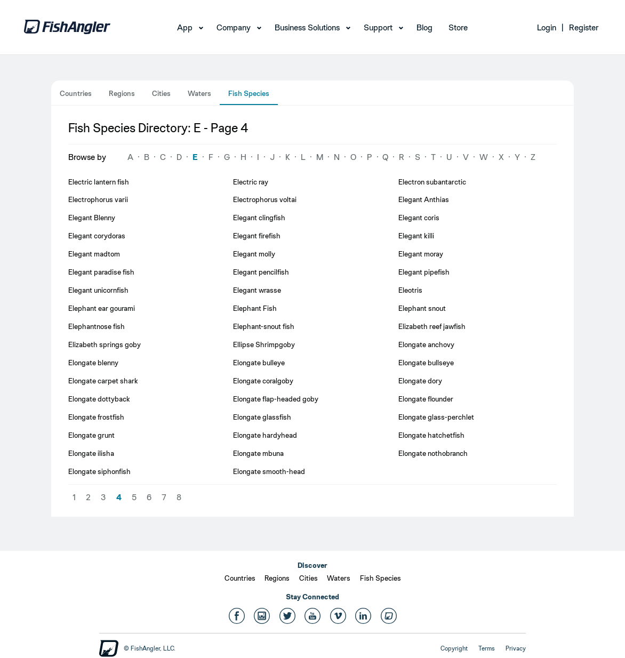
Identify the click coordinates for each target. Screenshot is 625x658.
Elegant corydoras (96, 235)
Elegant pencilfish (261, 272)
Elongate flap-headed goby (275, 399)
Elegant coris (418, 217)
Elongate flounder (425, 399)
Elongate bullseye (426, 362)
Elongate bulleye (259, 362)
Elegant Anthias (423, 199)
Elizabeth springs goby (104, 344)
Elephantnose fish (96, 326)
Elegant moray (420, 254)
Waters (199, 93)
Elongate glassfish (262, 417)
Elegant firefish (257, 235)
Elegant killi (416, 235)
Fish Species (248, 93)
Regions (122, 93)
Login (546, 27)
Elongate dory (420, 381)
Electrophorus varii (98, 199)
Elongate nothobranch (433, 453)
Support (378, 27)
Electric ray (250, 182)
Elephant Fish (255, 308)
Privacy (516, 648)
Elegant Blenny (91, 217)
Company (234, 27)
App (185, 27)
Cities (161, 93)
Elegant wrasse (257, 290)
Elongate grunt (91, 435)
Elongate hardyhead (265, 435)
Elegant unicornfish (98, 290)
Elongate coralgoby (263, 381)
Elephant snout (422, 308)
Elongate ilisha (91, 453)
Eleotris (410, 290)
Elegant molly (254, 254)
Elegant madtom (94, 254)
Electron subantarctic (432, 182)
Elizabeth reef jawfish (432, 326)
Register (583, 27)
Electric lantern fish (98, 182)
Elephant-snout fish (263, 326)
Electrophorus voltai (265, 199)
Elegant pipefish (424, 272)
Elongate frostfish (96, 417)
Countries (76, 93)
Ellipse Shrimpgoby (264, 344)
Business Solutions (307, 27)
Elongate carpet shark (103, 381)
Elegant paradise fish (101, 272)
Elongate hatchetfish (431, 435)
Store (458, 27)
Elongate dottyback (99, 399)
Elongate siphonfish (99, 471)
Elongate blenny (93, 362)
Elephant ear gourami (101, 308)
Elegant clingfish (259, 217)
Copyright (454, 648)
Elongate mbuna (258, 453)
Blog (424, 27)
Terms (486, 648)
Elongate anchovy (426, 344)
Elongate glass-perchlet (436, 417)
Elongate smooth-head (269, 471)
